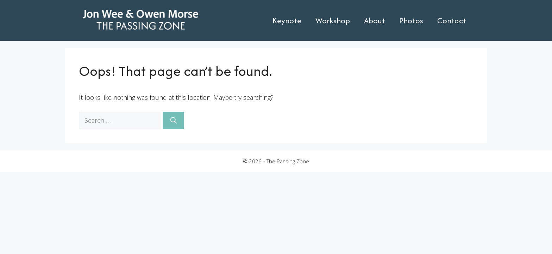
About (374, 20)
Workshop (332, 20)
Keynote (286, 20)
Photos (411, 20)
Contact (451, 20)
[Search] (173, 120)
